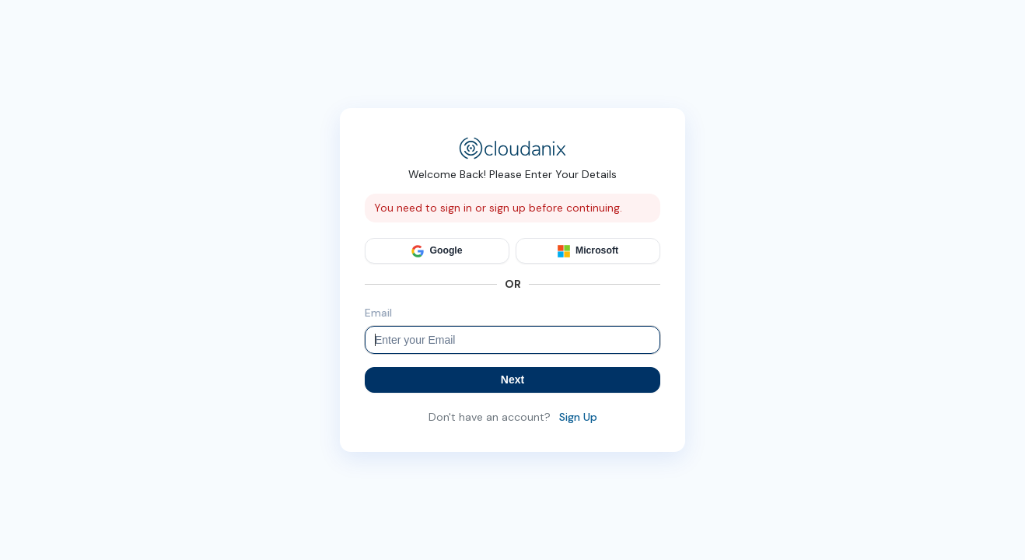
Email (378, 313)
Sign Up (578, 417)
